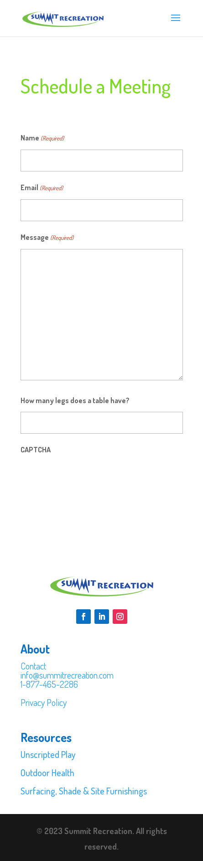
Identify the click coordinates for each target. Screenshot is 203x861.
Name (42, 138)
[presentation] (90, 479)
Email (42, 188)
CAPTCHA (36, 449)
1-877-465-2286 (49, 684)
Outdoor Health (47, 772)
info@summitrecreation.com (67, 675)
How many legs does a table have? (75, 400)
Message (47, 237)
